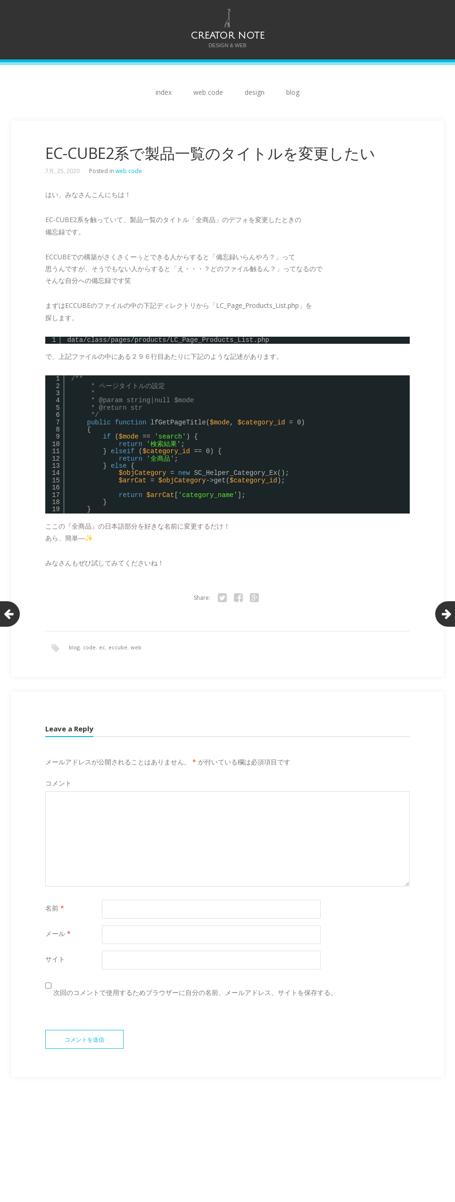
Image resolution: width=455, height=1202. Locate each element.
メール (58, 933)
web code (208, 92)
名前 (54, 908)
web (136, 647)
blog (292, 92)
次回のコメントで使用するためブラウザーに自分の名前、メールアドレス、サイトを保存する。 (195, 992)
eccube (117, 647)
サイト (55, 959)
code (89, 647)
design (255, 92)
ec (102, 647)
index (164, 92)
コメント (58, 783)
